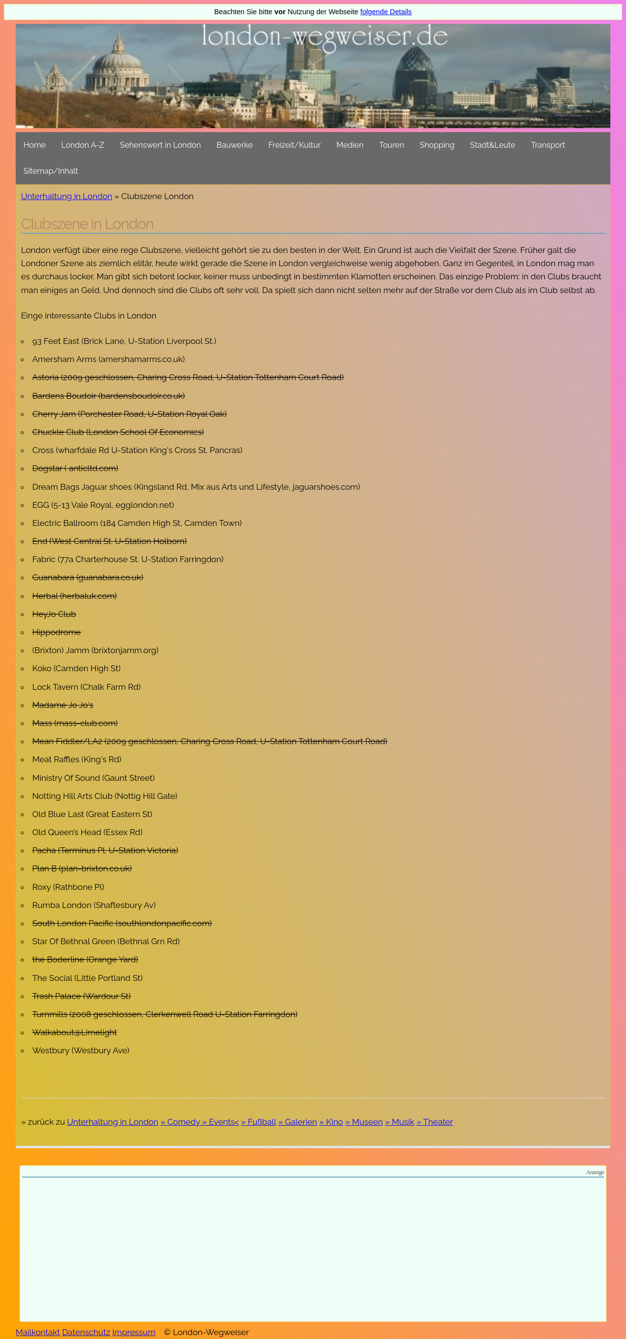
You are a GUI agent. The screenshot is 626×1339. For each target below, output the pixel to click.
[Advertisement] (313, 1250)
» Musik (399, 1122)
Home (34, 145)
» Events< (220, 1122)
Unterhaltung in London (66, 196)
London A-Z (82, 145)
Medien (349, 145)
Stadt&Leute (492, 145)
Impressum (134, 1332)
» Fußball (258, 1122)
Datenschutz (86, 1332)
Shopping (437, 145)
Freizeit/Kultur (294, 145)
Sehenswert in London (160, 145)
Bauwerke (235, 145)
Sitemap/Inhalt (50, 171)
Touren (391, 145)
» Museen (364, 1122)
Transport (548, 145)
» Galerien (297, 1122)
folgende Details (386, 12)
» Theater (435, 1122)
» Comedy (181, 1122)
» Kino (331, 1122)
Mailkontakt (38, 1332)
